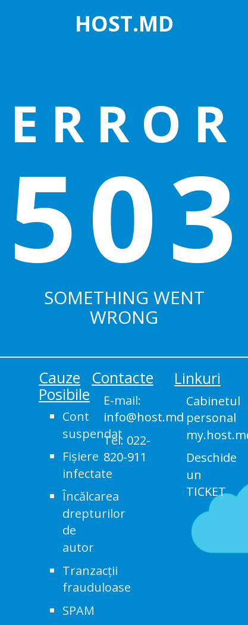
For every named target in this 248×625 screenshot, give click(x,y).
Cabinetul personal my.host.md (212, 418)
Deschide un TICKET (211, 474)
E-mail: (129, 409)
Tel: (126, 448)
